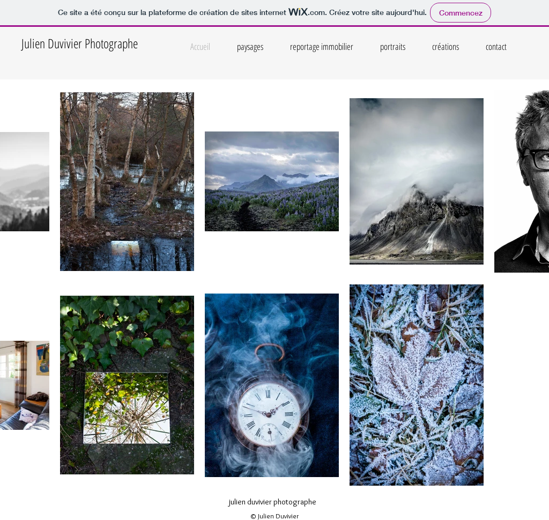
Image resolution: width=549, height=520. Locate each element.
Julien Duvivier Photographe (79, 43)
